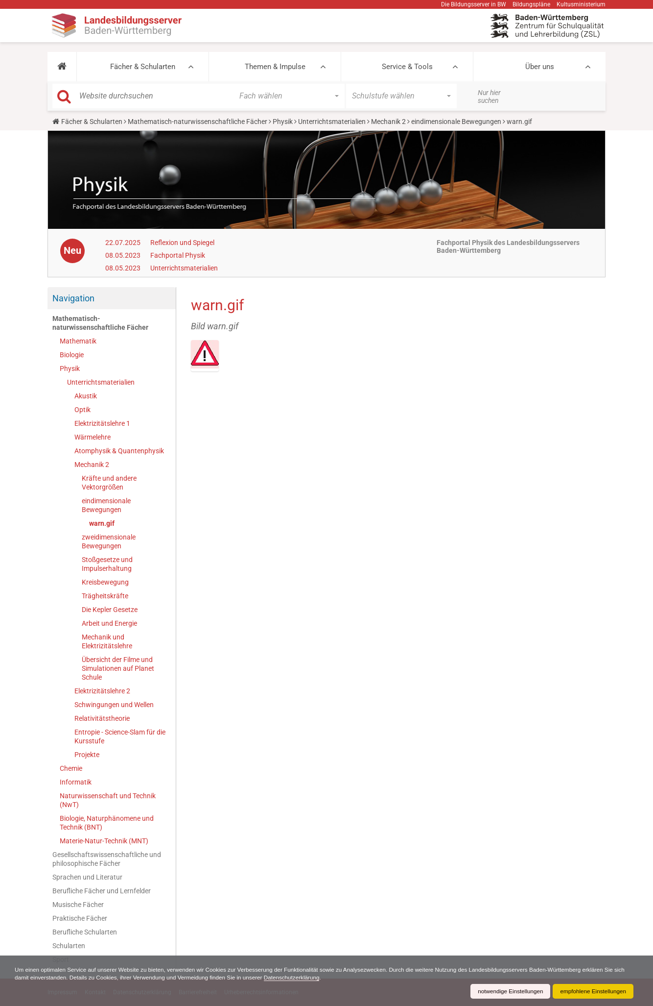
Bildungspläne (531, 4)
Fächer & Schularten (142, 66)
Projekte (86, 755)
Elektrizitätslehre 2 (102, 691)
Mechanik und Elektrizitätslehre (107, 641)
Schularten (68, 946)
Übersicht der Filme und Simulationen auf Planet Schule (118, 668)
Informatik (76, 782)
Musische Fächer (78, 904)
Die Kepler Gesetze (110, 609)
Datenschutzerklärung (311, 977)
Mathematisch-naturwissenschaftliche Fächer (197, 121)
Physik (283, 121)
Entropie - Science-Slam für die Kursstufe (119, 736)
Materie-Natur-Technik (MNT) (104, 841)
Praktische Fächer (79, 918)
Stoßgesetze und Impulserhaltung (107, 564)
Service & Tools (407, 66)
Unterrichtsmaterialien (332, 121)
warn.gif (102, 523)
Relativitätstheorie (102, 718)
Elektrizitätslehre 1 (102, 423)
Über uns (539, 66)
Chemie (71, 768)
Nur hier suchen (489, 96)
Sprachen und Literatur (87, 877)
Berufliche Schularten (84, 932)
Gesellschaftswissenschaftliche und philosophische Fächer (106, 859)
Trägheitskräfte (105, 596)
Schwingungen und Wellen (114, 705)
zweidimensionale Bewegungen (109, 541)
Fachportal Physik (177, 255)
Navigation (73, 298)
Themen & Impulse (275, 66)
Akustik (85, 396)
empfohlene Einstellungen (592, 991)
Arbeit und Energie (109, 623)
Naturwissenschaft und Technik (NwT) (108, 800)
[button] (62, 66)
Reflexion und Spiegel (182, 242)
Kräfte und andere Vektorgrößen (109, 482)
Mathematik (78, 341)
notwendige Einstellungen (507, 991)
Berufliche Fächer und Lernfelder (101, 891)
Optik (82, 410)
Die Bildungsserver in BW (473, 4)
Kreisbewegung (105, 582)
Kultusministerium (581, 4)
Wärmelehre (92, 437)
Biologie (72, 355)
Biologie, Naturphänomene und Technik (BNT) (107, 822)
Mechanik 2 (388, 121)
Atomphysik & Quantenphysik (119, 451)
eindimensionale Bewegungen (456, 121)
